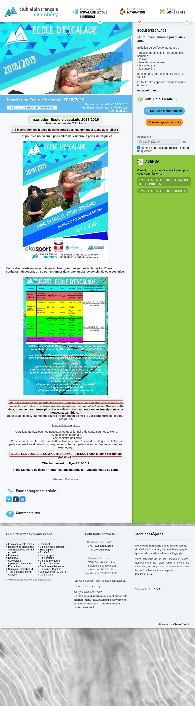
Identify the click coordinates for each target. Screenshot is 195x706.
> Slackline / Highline (49, 569)
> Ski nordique (46, 557)
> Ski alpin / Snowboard (19, 569)
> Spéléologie (13, 560)
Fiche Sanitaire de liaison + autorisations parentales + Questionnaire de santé (65, 469)
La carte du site (136, 11)
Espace (176, 11)
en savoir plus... (148, 90)
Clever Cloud (181, 624)
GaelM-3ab (102, 107)
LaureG (104, 104)
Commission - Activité (92, 13)
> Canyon (11, 574)
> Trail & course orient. (18, 571)
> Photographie (46, 555)
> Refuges (12, 557)
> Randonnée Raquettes (20, 546)
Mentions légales (149, 534)
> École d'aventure (48, 563)
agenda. (178, 553)
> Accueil (11, 552)
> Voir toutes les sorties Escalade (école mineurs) (164, 182)
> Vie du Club (45, 574)
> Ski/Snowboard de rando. (21, 549)
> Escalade (12, 555)
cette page (95, 586)
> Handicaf (44, 544)
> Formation (13, 566)
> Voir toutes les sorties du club (162, 191)
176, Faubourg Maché (100, 545)
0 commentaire (117, 110)
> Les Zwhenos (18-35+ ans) (54, 571)
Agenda (152, 161)
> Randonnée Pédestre (51, 566)
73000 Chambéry (100, 549)
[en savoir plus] (143, 573)
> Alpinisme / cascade (18, 563)
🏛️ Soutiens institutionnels (164, 110)
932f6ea (158, 589)
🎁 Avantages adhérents (164, 122)
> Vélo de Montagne (49, 560)
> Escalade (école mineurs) (21, 544)
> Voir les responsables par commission (28, 579)
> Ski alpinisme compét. (51, 546)
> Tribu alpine (45, 549)
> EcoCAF (43, 552)
